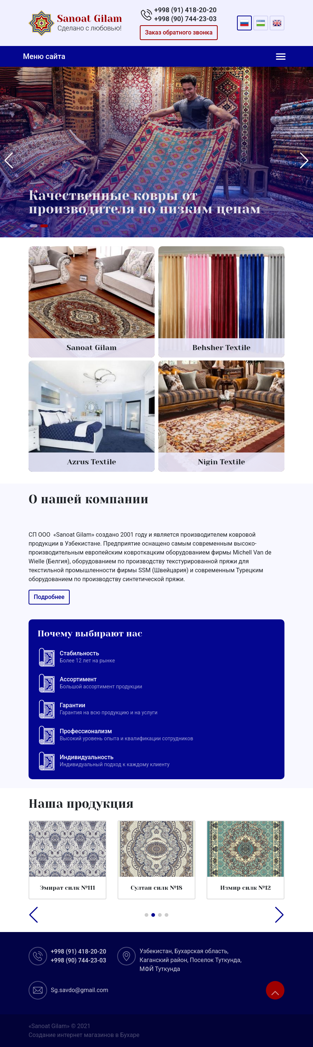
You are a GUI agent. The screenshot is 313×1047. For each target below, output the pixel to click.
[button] (33, 225)
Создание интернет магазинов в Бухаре (84, 1034)
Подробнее (45, 596)
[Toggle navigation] (280, 56)
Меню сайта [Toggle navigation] (44, 56)
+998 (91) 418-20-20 (185, 10)
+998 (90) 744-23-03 (185, 19)
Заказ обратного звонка (178, 32)
